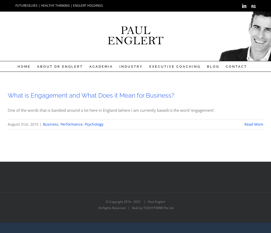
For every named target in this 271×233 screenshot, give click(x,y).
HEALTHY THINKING (55, 5)
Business (50, 124)
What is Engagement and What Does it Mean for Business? (91, 95)
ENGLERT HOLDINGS (88, 5)
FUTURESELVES (26, 5)
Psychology (94, 124)
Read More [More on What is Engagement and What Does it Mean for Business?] (253, 124)
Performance (71, 124)
